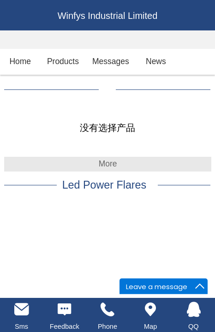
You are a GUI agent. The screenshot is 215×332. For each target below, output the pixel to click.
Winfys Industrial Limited (108, 16)
